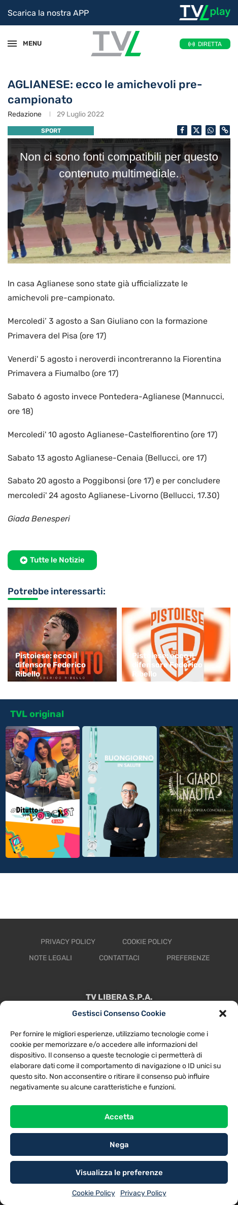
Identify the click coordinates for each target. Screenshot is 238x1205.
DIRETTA (210, 44)
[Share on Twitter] (196, 130)
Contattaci (119, 958)
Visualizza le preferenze (119, 1172)
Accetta (119, 1116)
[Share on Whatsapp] (211, 130)
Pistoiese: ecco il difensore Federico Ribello (50, 665)
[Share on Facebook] (182, 130)
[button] (223, 1013)
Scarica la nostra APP (48, 13)
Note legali (50, 958)
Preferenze (188, 958)
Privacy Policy (143, 1193)
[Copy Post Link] (225, 130)
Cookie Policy (93, 1193)
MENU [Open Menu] (27, 43)
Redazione (25, 114)
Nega (119, 1144)
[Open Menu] (12, 43)
